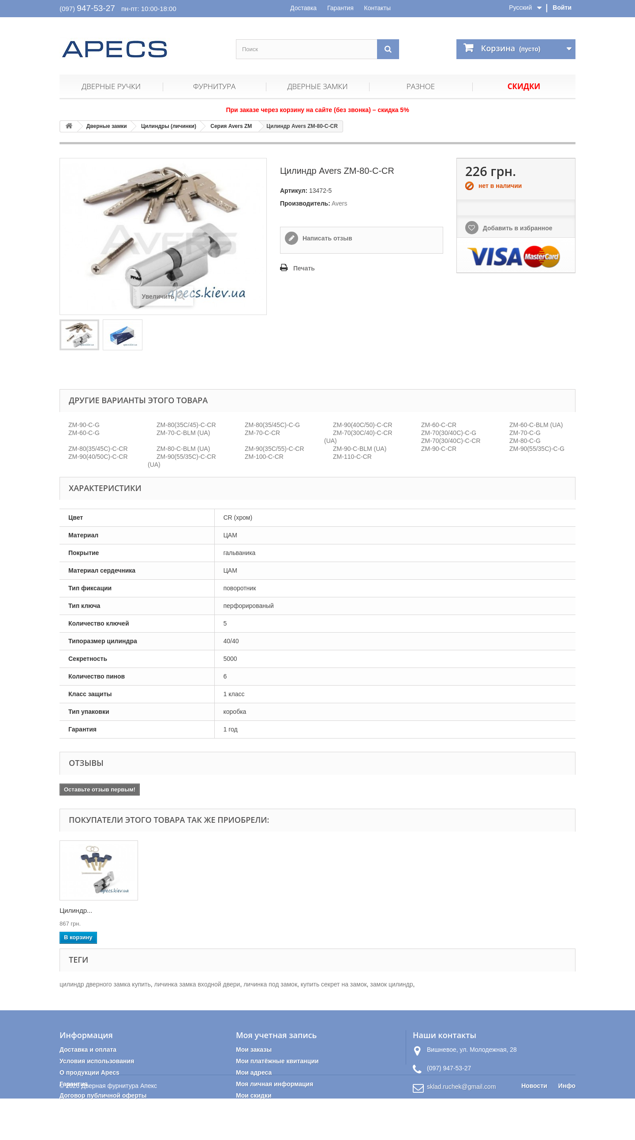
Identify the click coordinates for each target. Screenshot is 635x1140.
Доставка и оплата (88, 1049)
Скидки (524, 86)
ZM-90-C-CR (438, 448)
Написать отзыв (326, 238)
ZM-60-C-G (84, 432)
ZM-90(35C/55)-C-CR (274, 448)
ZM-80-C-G (525, 440)
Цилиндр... (76, 910)
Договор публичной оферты (103, 1095)
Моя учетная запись (276, 1035)
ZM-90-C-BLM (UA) (359, 448)
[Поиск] (388, 49)
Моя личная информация (274, 1084)
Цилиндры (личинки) (168, 126)
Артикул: (293, 190)
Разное (421, 86)
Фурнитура (214, 86)
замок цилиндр (391, 984)
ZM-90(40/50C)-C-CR (98, 456)
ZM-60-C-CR (438, 424)
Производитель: (305, 203)
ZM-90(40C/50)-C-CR (362, 424)
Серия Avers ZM (231, 126)
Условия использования (97, 1061)
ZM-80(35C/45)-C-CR (186, 424)
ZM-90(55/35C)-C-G (536, 448)
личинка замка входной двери (197, 984)
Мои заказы (254, 1049)
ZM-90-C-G (84, 424)
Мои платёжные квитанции (277, 1061)
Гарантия (340, 7)
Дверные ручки (111, 86)
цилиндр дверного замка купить (105, 984)
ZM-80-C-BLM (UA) (183, 448)
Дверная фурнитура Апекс (119, 1127)
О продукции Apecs (90, 1072)
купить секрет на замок (334, 984)
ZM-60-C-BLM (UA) (536, 424)
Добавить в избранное (517, 228)
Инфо (566, 1127)
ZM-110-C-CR (352, 456)
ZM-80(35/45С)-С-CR (98, 448)
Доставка (303, 7)
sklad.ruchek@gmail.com (461, 1086)
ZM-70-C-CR (262, 432)
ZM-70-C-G (525, 432)
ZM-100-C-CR (264, 456)
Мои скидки (254, 1095)
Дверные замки (317, 86)
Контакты (377, 7)
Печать (304, 268)
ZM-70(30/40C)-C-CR (451, 440)
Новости (534, 1127)
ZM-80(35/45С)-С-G (272, 424)
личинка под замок (270, 984)
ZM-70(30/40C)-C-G (448, 432)
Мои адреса (254, 1072)
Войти (562, 7)
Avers (339, 203)
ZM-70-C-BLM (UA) (183, 432)
